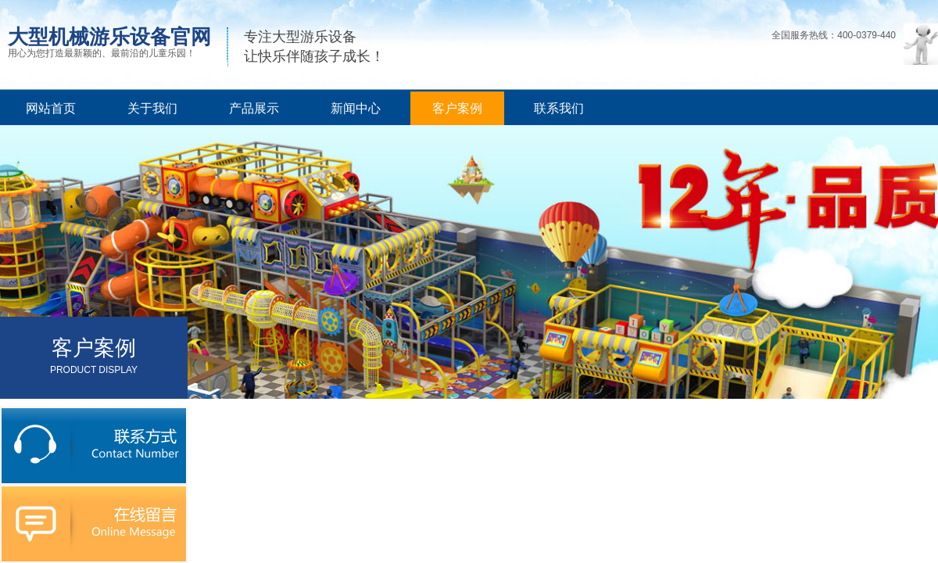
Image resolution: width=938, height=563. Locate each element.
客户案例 (457, 108)
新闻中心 (356, 108)
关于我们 (152, 108)
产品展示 (254, 108)
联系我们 (559, 108)
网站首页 (51, 108)
